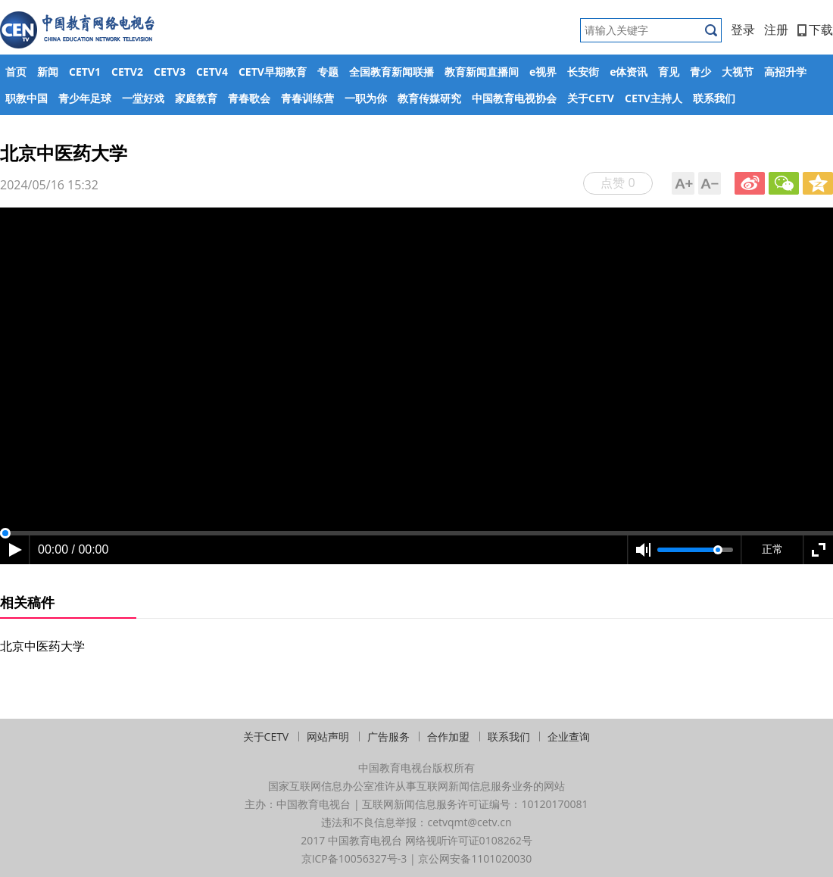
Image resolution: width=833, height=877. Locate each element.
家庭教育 (196, 98)
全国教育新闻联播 (391, 71)
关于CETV (590, 98)
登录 (743, 29)
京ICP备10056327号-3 (354, 858)
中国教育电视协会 (514, 98)
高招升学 (785, 71)
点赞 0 (618, 182)
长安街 (583, 71)
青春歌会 (249, 98)
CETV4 (212, 71)
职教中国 (26, 98)
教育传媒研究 (429, 98)
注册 (776, 29)
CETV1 (85, 71)
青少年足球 (84, 98)
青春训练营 (307, 98)
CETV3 (170, 71)
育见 (668, 71)
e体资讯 (628, 71)
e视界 (543, 71)
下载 (815, 29)
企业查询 (569, 736)
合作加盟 (448, 736)
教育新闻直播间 (482, 71)
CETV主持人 (653, 98)
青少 (700, 71)
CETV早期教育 (273, 71)
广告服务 (388, 736)
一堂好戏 (143, 98)
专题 (328, 71)
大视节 (737, 71)
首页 (16, 71)
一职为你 (366, 98)
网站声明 (328, 736)
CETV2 (127, 71)
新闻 (47, 71)
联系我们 (714, 98)
